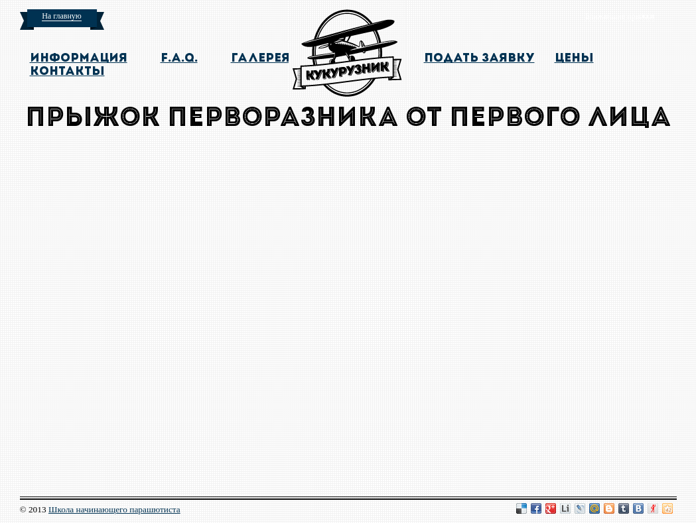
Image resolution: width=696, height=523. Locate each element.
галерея (260, 58)
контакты (67, 72)
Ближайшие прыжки (619, 16)
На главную (62, 16)
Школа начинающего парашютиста (114, 509)
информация (78, 58)
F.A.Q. (179, 58)
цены (574, 58)
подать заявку (479, 58)
